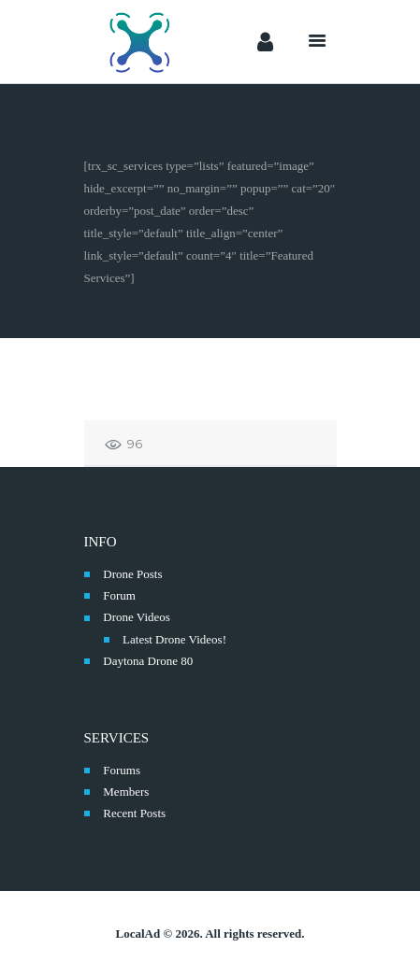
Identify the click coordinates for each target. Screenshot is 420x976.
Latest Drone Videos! (174, 639)
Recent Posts (134, 813)
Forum (119, 595)
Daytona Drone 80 (148, 661)
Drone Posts (132, 574)
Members (126, 792)
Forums (121, 770)
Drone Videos (136, 617)
